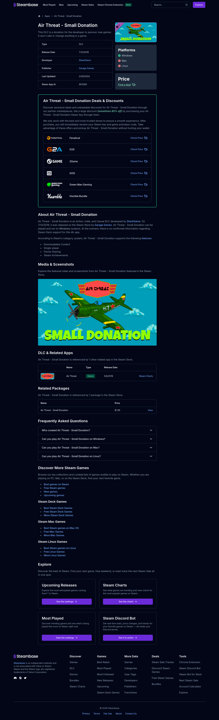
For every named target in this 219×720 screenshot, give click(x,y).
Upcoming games (54, 495)
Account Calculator (190, 686)
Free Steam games (54, 487)
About (119, 713)
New (61, 4)
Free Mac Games (53, 531)
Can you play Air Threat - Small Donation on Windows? (97, 439)
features (146, 238)
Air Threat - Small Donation (68, 16)
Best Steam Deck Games (58, 507)
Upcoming (72, 4)
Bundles (74, 680)
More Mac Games (54, 535)
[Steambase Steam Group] (20, 678)
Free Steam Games (163, 677)
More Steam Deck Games (58, 515)
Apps (47, 16)
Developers (130, 680)
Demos (74, 674)
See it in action (128, 637)
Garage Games (86, 68)
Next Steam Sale (188, 680)
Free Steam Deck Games (58, 511)
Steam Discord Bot (189, 668)
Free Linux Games (54, 551)
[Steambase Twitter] (25, 678)
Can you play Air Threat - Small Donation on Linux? (97, 456)
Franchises (130, 692)
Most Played (49, 4)
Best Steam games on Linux (60, 548)
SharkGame (85, 60)
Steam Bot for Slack (190, 674)
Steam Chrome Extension (110, 4)
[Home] (39, 16)
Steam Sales (87, 4)
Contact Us (131, 713)
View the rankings (67, 637)
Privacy (86, 713)
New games (50, 491)
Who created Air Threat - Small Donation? (97, 430)
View (150, 410)
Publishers (130, 686)
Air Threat (71, 376)
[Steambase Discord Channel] (15, 678)
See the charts (128, 601)
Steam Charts (146, 376)
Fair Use (108, 713)
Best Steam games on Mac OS (61, 528)
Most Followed (105, 674)
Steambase (19, 663)
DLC (72, 668)
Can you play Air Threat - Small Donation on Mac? (97, 447)
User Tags (130, 674)
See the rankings (66, 601)
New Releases (105, 680)
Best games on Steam (56, 484)
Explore (199, 4)
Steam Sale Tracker (163, 662)
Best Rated (103, 662)
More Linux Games (55, 555)
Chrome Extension (189, 662)
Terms (97, 713)
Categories (130, 668)
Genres (128, 662)
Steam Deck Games (108, 692)
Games (74, 662)
